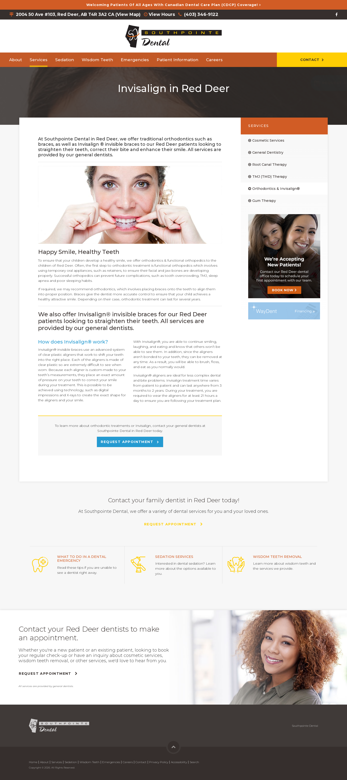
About (15, 59)
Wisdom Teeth (97, 59)
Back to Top (173, 747)
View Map (132, 14)
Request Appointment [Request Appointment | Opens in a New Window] (127, 442)
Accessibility (179, 762)
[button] (310, 83)
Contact (309, 60)
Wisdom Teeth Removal (277, 557)
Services (38, 59)
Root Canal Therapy (269, 164)
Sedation (64, 59)
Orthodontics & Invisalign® (276, 188)
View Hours (166, 14)
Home (33, 762)
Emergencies (135, 59)
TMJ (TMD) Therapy (269, 176)
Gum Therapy (264, 200)
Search (194, 762)
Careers (214, 59)
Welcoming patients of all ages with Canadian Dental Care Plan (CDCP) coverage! (172, 5)
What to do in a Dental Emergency (81, 559)
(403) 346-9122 (206, 14)
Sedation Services (174, 557)
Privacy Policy (158, 762)
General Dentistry (267, 152)
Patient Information (177, 59)
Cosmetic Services (268, 140)
